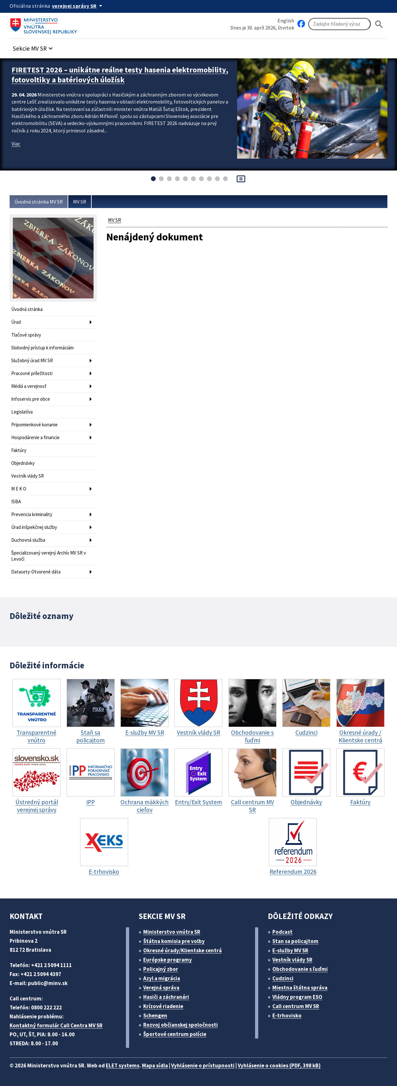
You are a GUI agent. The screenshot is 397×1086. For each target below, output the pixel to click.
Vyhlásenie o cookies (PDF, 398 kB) (279, 1065)
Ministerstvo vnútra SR (171, 931)
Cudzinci (283, 978)
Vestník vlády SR (27, 476)
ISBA (16, 501)
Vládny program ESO (297, 996)
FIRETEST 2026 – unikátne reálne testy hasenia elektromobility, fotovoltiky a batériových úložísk (120, 75)
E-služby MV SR (290, 950)
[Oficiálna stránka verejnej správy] (78, 6)
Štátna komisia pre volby (174, 941)
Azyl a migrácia (161, 978)
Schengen (155, 1015)
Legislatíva (22, 412)
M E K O (18, 489)
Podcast (282, 931)
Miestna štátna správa (299, 987)
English (285, 20)
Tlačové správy (26, 335)
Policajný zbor (160, 969)
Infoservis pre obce (30, 399)
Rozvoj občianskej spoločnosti (180, 1024)
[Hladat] (379, 24)
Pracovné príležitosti (32, 373)
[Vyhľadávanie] (339, 24)
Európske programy (167, 959)
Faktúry (18, 450)
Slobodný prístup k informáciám (42, 348)
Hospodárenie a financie (35, 437)
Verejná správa (161, 987)
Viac (16, 143)
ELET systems (122, 1065)
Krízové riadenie (163, 1006)
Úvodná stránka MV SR (38, 201)
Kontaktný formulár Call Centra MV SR (56, 1025)
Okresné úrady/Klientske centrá (182, 950)
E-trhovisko (287, 1015)
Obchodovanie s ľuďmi (300, 969)
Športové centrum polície (174, 1034)
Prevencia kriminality (31, 514)
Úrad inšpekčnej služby (34, 527)
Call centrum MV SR (295, 1006)
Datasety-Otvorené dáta (36, 572)
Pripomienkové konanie (34, 425)
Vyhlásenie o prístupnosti (203, 1065)
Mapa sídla (155, 1065)
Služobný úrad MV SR (32, 360)
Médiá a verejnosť (28, 386)
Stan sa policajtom (295, 941)
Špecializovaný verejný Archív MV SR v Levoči (48, 556)
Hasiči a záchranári (166, 996)
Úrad (16, 322)
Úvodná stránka (27, 309)
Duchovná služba (28, 540)
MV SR (79, 201)
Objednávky (23, 463)
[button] (34, 46)
